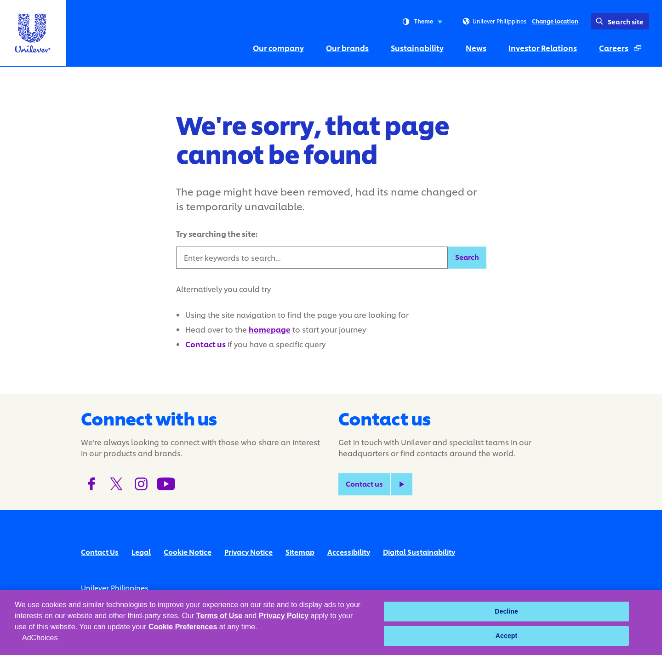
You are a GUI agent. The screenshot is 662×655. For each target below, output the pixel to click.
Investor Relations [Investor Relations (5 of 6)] (542, 47)
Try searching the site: (216, 233)
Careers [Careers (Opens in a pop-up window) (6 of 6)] (624, 50)
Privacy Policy (284, 616)
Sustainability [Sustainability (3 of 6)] (417, 47)
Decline (506, 611)
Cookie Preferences (182, 627)
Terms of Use (219, 616)
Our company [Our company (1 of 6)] (278, 47)
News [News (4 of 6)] (476, 47)
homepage (270, 329)
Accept (507, 635)
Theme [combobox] (422, 21)
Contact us (205, 344)
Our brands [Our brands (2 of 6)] (347, 47)
